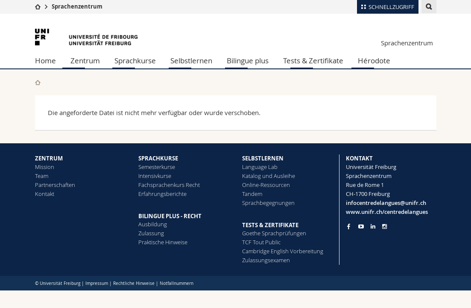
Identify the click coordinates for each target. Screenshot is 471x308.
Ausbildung (152, 224)
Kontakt (44, 194)
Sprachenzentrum (77, 6)
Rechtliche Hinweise (134, 283)
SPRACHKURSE (158, 158)
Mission (44, 167)
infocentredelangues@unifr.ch (386, 203)
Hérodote (374, 60)
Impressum (96, 283)
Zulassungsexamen (266, 260)
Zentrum (85, 60)
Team (41, 176)
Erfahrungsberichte (162, 194)
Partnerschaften (55, 185)
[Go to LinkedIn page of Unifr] (373, 226)
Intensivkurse (154, 176)
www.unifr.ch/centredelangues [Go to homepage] (387, 212)
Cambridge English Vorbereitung (282, 251)
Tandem (252, 194)
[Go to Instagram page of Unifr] (384, 226)
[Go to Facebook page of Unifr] (348, 226)
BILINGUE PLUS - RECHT (170, 216)
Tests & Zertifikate (313, 60)
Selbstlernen (191, 60)
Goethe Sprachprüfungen (274, 233)
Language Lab (260, 167)
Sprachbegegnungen (268, 203)
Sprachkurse (135, 60)
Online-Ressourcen (266, 185)
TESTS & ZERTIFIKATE (270, 225)
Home (45, 60)
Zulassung (151, 233)
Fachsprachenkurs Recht (169, 185)
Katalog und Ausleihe (268, 176)
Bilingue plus (248, 60)
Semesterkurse (156, 167)
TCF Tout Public (261, 242)
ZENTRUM (49, 158)
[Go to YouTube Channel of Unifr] (361, 226)
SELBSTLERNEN (263, 158)
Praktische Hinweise (162, 242)
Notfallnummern (176, 283)
